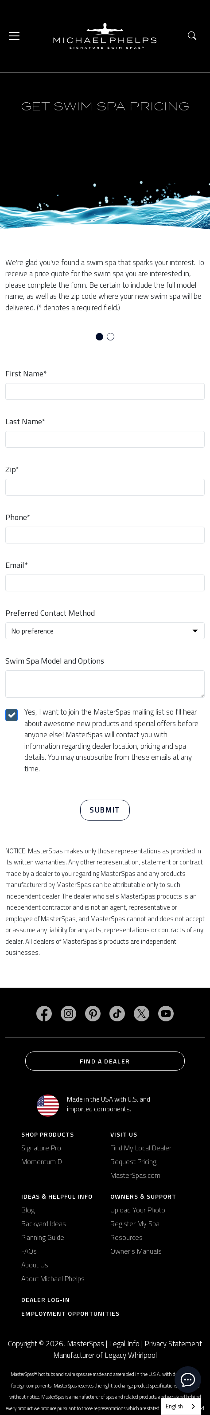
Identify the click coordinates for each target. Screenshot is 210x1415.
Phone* (18, 517)
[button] (192, 36)
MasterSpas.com (135, 1175)
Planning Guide (42, 1237)
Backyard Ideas (43, 1223)
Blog (28, 1209)
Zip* (12, 469)
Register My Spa (134, 1223)
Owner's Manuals (136, 1251)
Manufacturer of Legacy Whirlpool (105, 1355)
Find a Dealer (105, 1061)
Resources (126, 1237)
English (174, 1406)
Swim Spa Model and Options (54, 661)
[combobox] (181, 1406)
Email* (16, 565)
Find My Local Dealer (140, 1147)
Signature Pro (41, 1147)
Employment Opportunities (70, 1313)
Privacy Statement (173, 1343)
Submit (105, 810)
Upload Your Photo (137, 1209)
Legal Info (124, 1343)
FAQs (29, 1251)
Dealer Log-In (45, 1299)
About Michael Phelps (53, 1278)
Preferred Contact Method (50, 613)
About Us (34, 1264)
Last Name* (25, 421)
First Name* (26, 373)
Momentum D (41, 1161)
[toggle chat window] (188, 1379)
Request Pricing (133, 1161)
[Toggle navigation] (14, 36)
